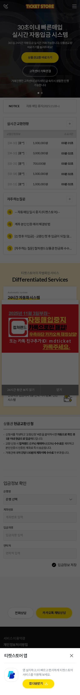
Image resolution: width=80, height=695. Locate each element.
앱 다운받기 (36, 685)
